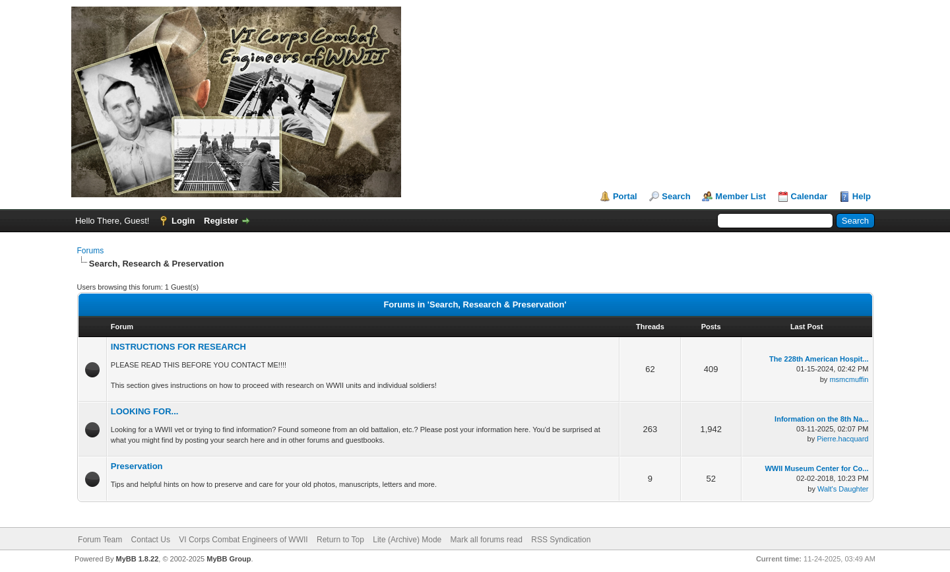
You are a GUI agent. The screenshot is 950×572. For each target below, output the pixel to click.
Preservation (137, 466)
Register (221, 221)
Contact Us (150, 539)
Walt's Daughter (843, 489)
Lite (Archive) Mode (407, 539)
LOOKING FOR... (145, 411)
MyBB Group (228, 559)
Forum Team (100, 539)
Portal (625, 196)
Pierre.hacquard (842, 439)
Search (676, 196)
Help (861, 196)
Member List (740, 196)
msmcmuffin (848, 379)
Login (183, 221)
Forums (90, 250)
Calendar (809, 196)
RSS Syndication (560, 539)
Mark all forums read (486, 539)
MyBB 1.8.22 (136, 559)
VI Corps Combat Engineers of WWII (243, 539)
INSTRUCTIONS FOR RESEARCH (178, 347)
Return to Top (340, 539)
